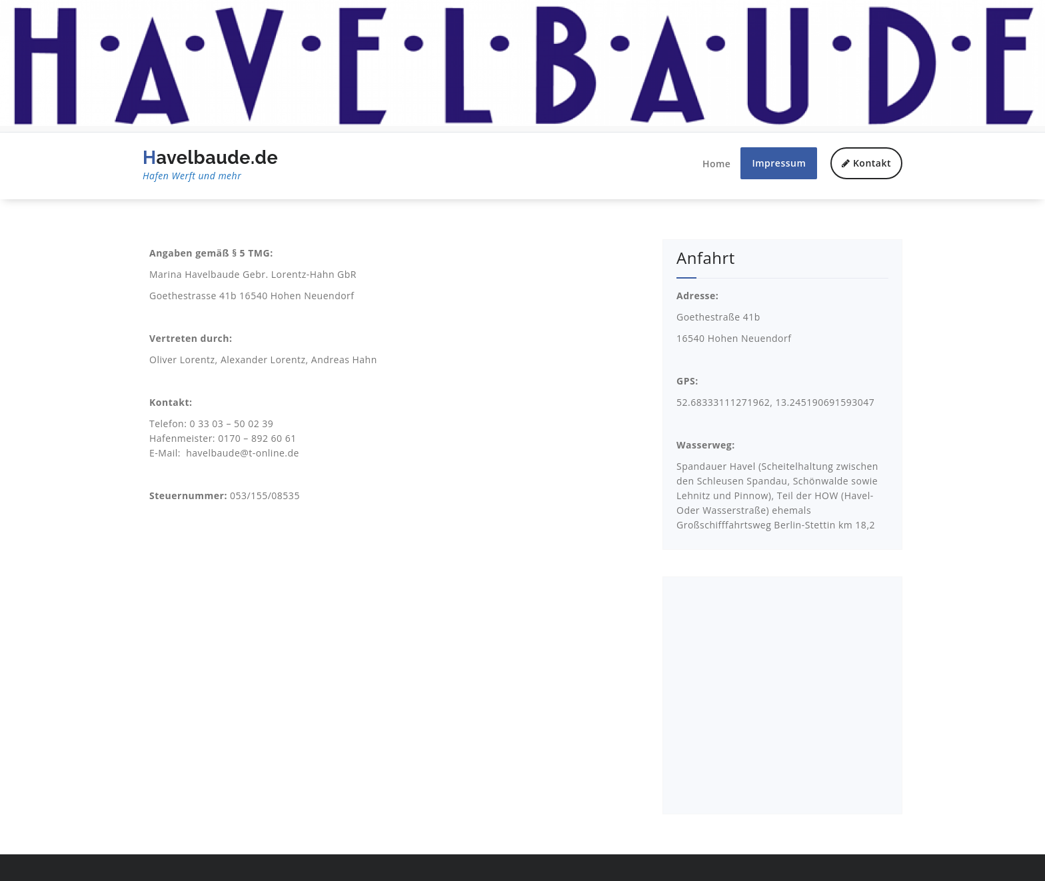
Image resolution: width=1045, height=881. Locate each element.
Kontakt (866, 163)
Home (716, 163)
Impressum (779, 163)
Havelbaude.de (210, 165)
